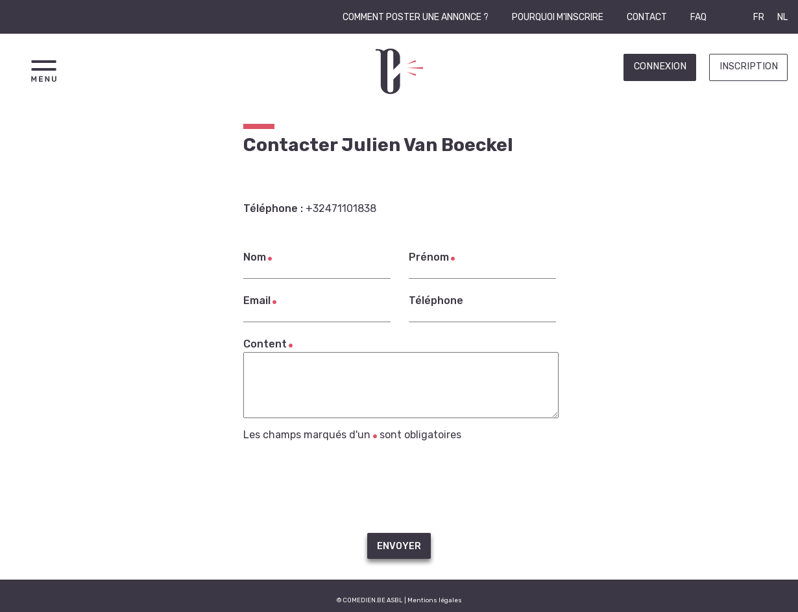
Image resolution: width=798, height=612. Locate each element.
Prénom (429, 257)
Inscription (748, 66)
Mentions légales (434, 600)
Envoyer (399, 546)
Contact (647, 17)
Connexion (660, 66)
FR (758, 17)
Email (257, 300)
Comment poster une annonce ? (416, 17)
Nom (254, 257)
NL (782, 17)
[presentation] (399, 487)
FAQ (698, 17)
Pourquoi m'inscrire (557, 17)
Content (265, 344)
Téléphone (436, 300)
